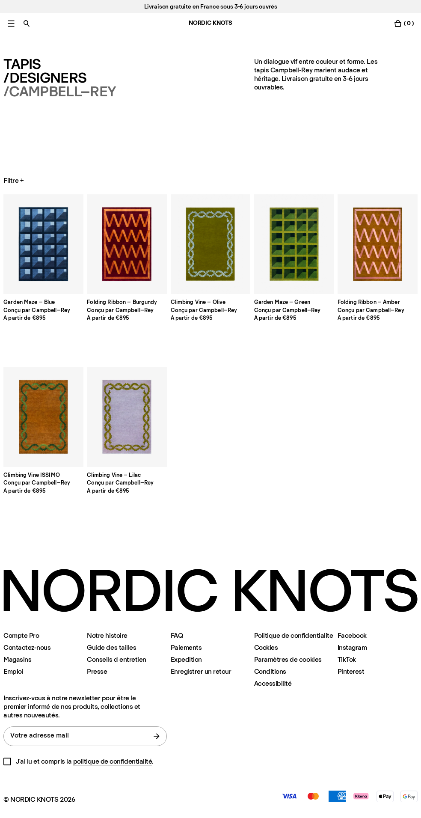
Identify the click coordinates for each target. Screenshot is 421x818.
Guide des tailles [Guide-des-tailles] (111, 647)
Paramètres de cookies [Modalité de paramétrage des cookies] (288, 659)
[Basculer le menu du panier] (404, 23)
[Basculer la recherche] (26, 23)
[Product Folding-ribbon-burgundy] (127, 244)
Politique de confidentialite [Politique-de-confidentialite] (293, 635)
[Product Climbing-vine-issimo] (43, 417)
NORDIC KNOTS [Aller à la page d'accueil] (210, 23)
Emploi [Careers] (13, 671)
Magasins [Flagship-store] (17, 659)
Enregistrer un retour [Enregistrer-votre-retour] (201, 671)
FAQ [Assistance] (177, 635)
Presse (97, 671)
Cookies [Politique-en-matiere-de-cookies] (266, 647)
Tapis (22, 64)
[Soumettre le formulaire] (156, 736)
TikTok (347, 659)
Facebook (352, 635)
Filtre (14, 180)
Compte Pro (21, 635)
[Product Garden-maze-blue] (43, 244)
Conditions (270, 671)
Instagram (352, 647)
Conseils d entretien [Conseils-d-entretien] (116, 659)
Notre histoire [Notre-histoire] (107, 635)
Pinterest (351, 671)
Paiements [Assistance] (186, 647)
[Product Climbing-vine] (127, 417)
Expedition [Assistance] (186, 659)
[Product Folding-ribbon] (378, 244)
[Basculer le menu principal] (11, 23)
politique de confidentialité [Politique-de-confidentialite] (112, 761)
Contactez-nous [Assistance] (26, 647)
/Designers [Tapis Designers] (44, 78)
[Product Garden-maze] (294, 244)
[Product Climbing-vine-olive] (211, 244)
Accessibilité (273, 683)
